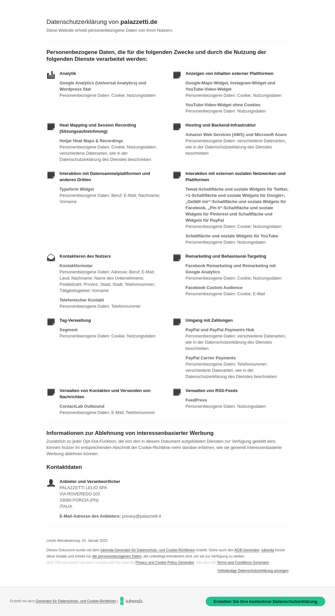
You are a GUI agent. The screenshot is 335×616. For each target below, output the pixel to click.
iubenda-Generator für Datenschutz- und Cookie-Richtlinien (147, 550)
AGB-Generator (247, 550)
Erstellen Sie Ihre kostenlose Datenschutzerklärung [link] (265, 601)
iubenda (267, 550)
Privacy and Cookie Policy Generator (164, 562)
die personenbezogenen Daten (116, 556)
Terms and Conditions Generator (243, 562)
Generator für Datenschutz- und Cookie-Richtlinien (76, 601)
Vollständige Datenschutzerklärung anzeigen (253, 571)
